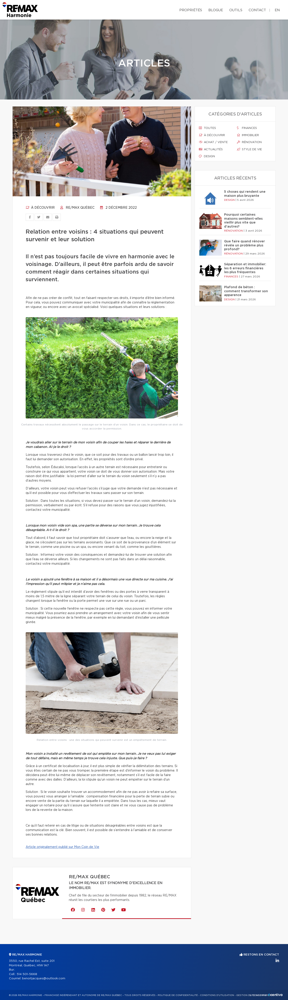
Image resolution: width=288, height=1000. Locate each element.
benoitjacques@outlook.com (43, 978)
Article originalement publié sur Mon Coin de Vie (62, 847)
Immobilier (248, 135)
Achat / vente (213, 142)
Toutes (207, 128)
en (277, 10)
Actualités (211, 149)
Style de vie (249, 149)
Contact (257, 10)
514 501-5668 (27, 974)
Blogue (215, 10)
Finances (247, 128)
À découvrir (40, 207)
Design (207, 156)
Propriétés (190, 10)
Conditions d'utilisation (217, 995)
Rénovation (249, 142)
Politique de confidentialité (178, 995)
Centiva (275, 994)
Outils (235, 10)
